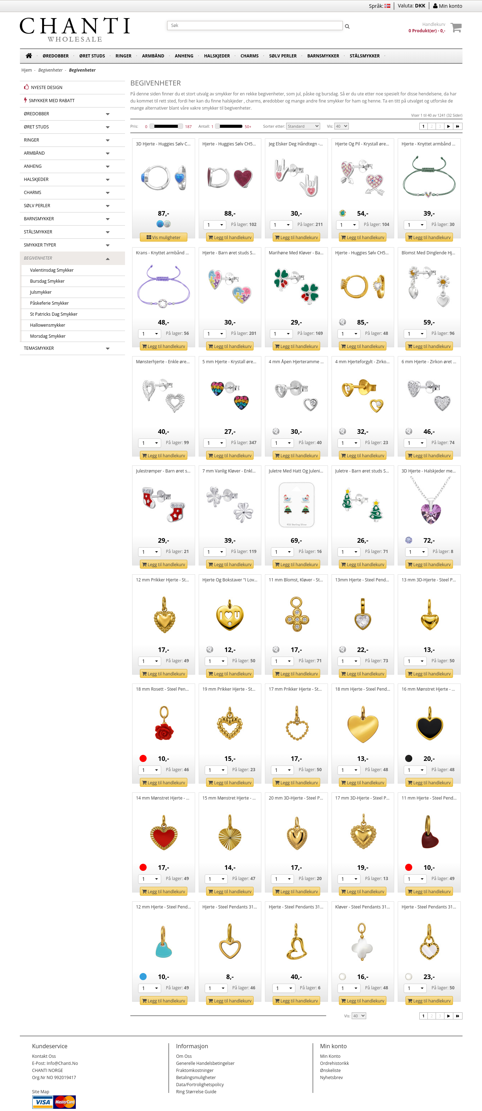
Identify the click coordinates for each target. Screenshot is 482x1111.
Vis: (330, 126)
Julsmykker (39, 292)
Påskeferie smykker (47, 303)
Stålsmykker (365, 56)
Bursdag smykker (45, 281)
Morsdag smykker (46, 336)
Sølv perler (282, 56)
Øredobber (56, 56)
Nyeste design (43, 87)
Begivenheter (38, 258)
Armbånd (153, 56)
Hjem (27, 70)
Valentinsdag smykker (50, 270)
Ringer (123, 56)
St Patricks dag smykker (52, 314)
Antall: (204, 126)
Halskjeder (217, 56)
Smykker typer (40, 245)
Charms (249, 56)
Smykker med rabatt (49, 100)
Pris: (134, 126)
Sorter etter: (274, 126)
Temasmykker (39, 348)
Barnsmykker (323, 56)
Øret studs (92, 56)
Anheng (184, 56)
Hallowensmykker (46, 325)
